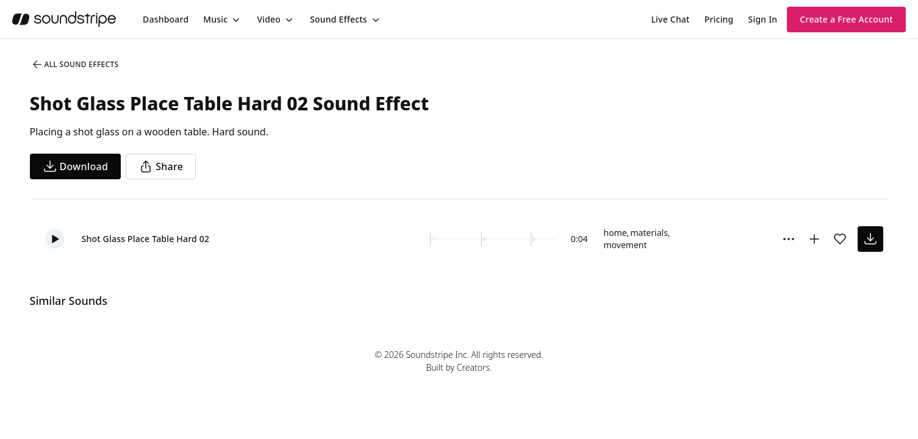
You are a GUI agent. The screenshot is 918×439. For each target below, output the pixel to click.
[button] (55, 239)
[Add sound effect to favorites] (840, 239)
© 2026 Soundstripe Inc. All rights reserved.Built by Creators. (459, 361)
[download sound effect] (870, 239)
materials (648, 232)
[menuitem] (165, 19)
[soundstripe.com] (64, 19)
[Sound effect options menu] (788, 239)
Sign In (763, 19)
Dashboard (165, 19)
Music (215, 19)
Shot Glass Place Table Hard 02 (146, 238)
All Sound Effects (75, 65)
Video (269, 19)
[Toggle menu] (235, 19)
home (615, 232)
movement (625, 245)
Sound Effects (338, 19)
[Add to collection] (814, 239)
